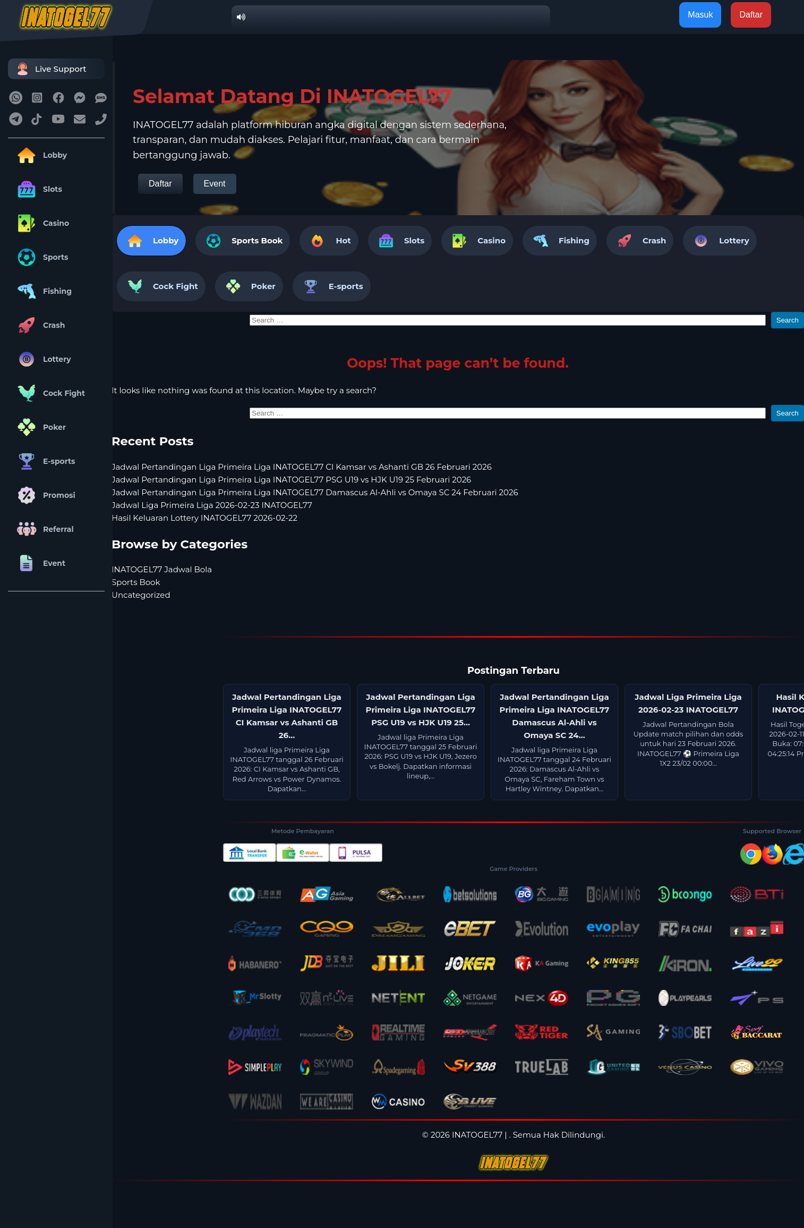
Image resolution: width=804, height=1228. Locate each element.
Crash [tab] (640, 240)
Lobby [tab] (151, 240)
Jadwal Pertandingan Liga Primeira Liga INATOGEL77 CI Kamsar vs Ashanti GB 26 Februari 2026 (302, 467)
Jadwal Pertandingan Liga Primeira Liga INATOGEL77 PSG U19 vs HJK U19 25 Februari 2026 (291, 480)
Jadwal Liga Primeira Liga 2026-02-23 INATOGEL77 (212, 505)
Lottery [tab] (719, 240)
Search (787, 320)
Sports (41, 257)
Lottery (42, 359)
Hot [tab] (328, 240)
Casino (41, 223)
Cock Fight (49, 393)
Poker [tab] (249, 286)
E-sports (44, 461)
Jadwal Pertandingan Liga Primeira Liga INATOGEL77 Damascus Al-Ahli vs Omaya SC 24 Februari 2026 (315, 492)
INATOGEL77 (477, 1135)
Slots (37, 189)
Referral (43, 529)
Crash (39, 325)
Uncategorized (141, 595)
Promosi (44, 495)
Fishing (42, 291)
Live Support (50, 69)
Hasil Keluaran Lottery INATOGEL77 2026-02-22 (204, 518)
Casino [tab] (477, 240)
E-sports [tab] (331, 286)
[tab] (242, 241)
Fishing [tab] (559, 240)
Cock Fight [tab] (161, 286)
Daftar (160, 183)
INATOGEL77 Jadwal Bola (162, 569)
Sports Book (257, 240)
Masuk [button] (700, 14)
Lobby (40, 155)
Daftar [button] (751, 14)
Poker (39, 427)
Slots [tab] (399, 240)
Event (39, 563)
